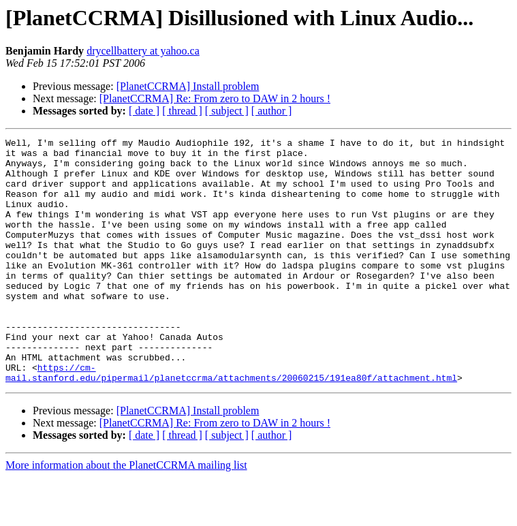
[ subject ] (227, 111)
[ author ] (271, 111)
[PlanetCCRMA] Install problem (188, 86)
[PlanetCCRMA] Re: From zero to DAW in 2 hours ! (214, 98)
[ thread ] (182, 111)
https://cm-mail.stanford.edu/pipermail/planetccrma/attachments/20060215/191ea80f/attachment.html (231, 420)
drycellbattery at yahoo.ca (143, 51)
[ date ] (144, 111)
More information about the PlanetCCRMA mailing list (126, 514)
